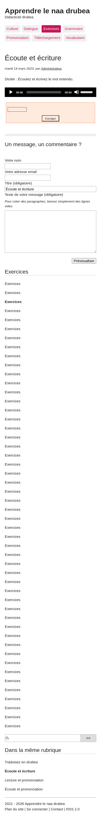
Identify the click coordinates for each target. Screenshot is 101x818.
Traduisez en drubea (21, 762)
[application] (50, 92)
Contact (57, 809)
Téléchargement (47, 38)
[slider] (44, 92)
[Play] (11, 92)
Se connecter (37, 809)
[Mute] (76, 92)
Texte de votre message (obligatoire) (34, 194)
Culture (12, 29)
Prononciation (18, 38)
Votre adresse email (21, 172)
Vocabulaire (75, 38)
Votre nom (13, 160)
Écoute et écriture (20, 771)
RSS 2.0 (73, 809)
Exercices (51, 29)
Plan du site (14, 809)
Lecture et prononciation (24, 780)
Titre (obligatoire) (18, 183)
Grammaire (74, 29)
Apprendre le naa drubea (47, 11)
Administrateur (51, 68)
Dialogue (31, 29)
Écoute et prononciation (24, 789)
